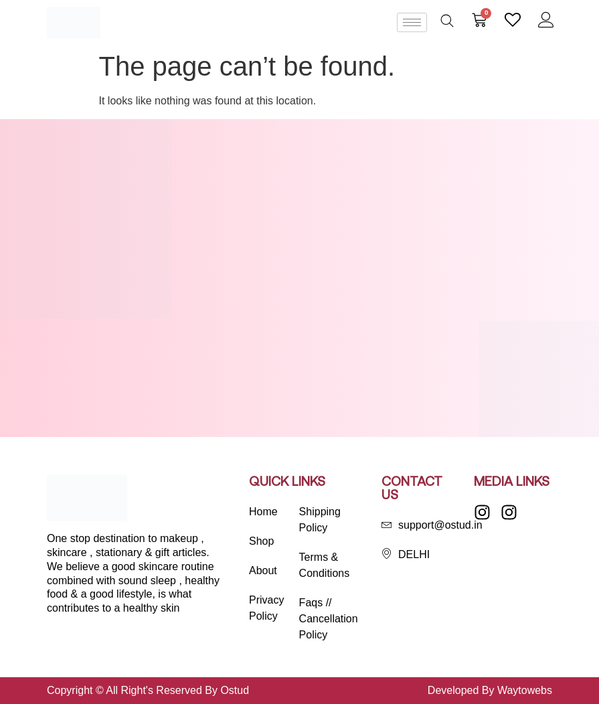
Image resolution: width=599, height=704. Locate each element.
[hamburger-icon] (412, 22)
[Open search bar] (447, 20)
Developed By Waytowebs (490, 690)
